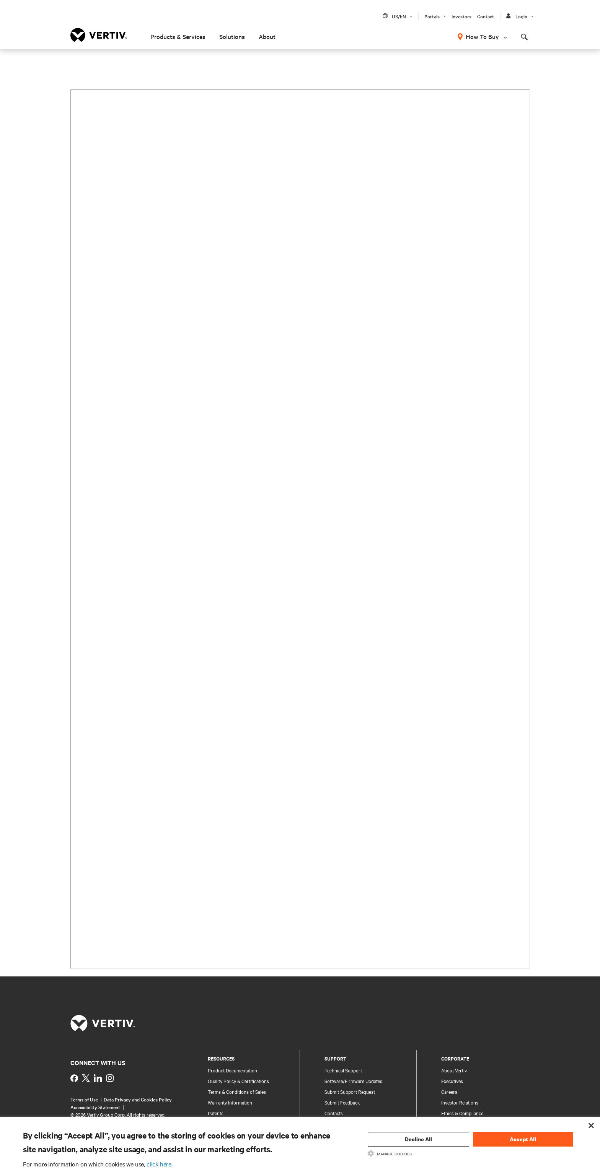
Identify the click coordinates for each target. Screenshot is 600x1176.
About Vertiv (454, 1070)
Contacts (333, 1112)
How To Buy (482, 36)
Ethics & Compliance (462, 1112)
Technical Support (343, 1070)
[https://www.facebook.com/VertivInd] (74, 1078)
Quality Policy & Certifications (238, 1080)
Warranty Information (230, 1102)
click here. (160, 1164)
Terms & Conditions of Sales (237, 1091)
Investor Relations (459, 1102)
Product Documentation (232, 1070)
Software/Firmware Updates (353, 1080)
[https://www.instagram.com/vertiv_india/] (110, 1078)
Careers (449, 1091)
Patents (215, 1112)
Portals (432, 16)
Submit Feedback (342, 1102)
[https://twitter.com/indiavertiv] (86, 1078)
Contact (485, 16)
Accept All (523, 1139)
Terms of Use (84, 1099)
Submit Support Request (349, 1091)
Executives (452, 1080)
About (267, 36)
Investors (461, 16)
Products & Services (177, 36)
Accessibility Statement (95, 1106)
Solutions (232, 36)
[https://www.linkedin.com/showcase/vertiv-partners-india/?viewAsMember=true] (98, 1078)
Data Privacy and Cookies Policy (138, 1099)
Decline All (418, 1139)
